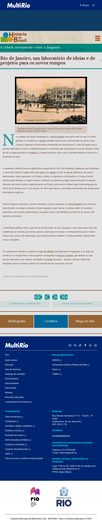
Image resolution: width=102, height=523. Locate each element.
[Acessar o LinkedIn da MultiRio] (95, 345)
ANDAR (57, 360)
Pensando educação (14, 397)
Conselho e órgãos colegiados (20, 426)
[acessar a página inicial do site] (18, 5)
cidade (42, 140)
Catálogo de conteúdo (15, 374)
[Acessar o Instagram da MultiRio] (75, 345)
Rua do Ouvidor (65, 255)
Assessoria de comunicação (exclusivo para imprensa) (72, 444)
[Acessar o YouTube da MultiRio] (69, 345)
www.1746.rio (65, 472)
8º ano (12, 276)
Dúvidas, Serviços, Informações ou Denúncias (70, 460)
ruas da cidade (46, 251)
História (5, 276)
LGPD (9, 454)
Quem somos (11, 360)
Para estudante (12, 383)
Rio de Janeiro (57, 136)
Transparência (12, 411)
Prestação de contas (15, 435)
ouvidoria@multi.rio (61, 436)
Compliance (11, 421)
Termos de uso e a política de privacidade (24, 458)
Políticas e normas (14, 430)
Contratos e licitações (16, 444)
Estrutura (9, 365)
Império (33, 152)
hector (56, 369)
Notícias (8, 392)
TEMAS (57, 374)
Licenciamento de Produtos (18, 402)
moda (49, 259)
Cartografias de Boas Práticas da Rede (71, 365)
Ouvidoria (57, 430)
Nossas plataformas (62, 354)
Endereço (57, 411)
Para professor (11, 378)
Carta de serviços (14, 416)
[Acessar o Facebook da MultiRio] (85, 345)
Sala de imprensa (13, 369)
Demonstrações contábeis (18, 440)
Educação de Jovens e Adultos (26, 276)
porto (43, 172)
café (26, 172)
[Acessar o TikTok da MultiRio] (80, 345)
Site (7, 354)
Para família (10, 388)
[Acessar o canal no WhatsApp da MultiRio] (90, 345)
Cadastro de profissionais (18, 449)
